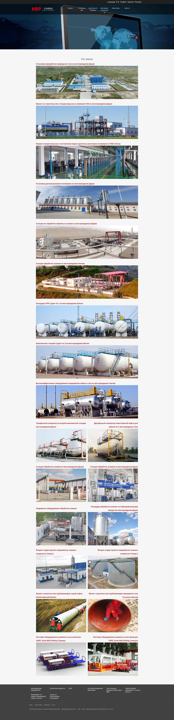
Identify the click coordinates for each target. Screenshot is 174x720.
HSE (70, 688)
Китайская (47, 705)
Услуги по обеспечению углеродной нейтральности (55, 697)
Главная (70, 8)
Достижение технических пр (104, 10)
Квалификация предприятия (36, 689)
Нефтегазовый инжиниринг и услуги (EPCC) (132, 690)
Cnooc (53, 705)
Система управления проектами (95, 689)
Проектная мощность (57, 688)
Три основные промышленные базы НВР (114, 690)
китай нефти (39, 705)
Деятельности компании (93, 9)
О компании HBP (81, 9)
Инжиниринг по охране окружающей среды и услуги (38, 696)
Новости (127, 8)
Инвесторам (116, 8)
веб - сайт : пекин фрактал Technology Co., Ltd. (95, 709)
